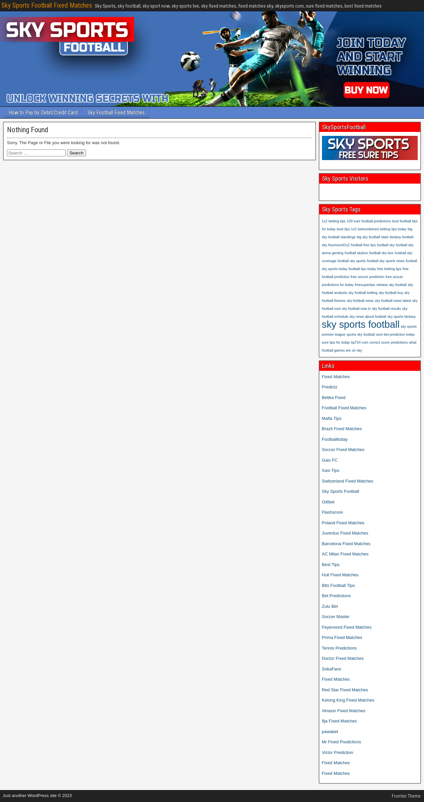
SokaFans (332, 668)
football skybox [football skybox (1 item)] (356, 253)
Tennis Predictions (339, 648)
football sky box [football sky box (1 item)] (381, 253)
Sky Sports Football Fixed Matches (46, 5)
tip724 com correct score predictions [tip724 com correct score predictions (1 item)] (379, 342)
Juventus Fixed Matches (345, 533)
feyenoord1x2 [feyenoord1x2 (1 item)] (339, 245)
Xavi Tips (331, 470)
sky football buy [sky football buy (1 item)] (391, 293)
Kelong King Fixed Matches (348, 700)
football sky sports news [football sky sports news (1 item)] (385, 261)
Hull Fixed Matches (340, 574)
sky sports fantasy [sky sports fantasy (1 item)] (402, 316)
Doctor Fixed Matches (343, 658)
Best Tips (331, 564)
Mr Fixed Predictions (341, 741)
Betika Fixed (334, 397)
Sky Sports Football (340, 491)
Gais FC (330, 460)
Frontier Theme (406, 796)
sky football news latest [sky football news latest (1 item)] (393, 301)
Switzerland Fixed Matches (347, 481)
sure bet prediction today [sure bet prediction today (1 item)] (395, 334)
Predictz (330, 386)
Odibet (328, 501)
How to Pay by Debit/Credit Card (43, 112)
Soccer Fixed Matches (343, 449)
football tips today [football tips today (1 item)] (362, 269)
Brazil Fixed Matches (342, 428)
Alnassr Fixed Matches (344, 710)
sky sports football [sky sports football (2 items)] (361, 324)
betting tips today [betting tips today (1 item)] (393, 229)
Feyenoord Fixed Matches (347, 627)
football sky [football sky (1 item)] (386, 245)
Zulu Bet (330, 606)
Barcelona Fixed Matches (346, 543)
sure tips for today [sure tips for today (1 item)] (336, 342)
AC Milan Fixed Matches (345, 553)
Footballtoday (335, 439)
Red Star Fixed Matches (345, 689)
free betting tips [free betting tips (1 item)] (389, 269)
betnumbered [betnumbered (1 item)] (368, 229)
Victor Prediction (337, 752)
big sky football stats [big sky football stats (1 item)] (373, 237)
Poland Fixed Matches (343, 522)
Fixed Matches (336, 376)
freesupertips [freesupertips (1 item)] (365, 285)
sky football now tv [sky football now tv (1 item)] (356, 309)
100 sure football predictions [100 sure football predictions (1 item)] (369, 221)
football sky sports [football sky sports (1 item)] (352, 261)
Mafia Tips (332, 418)
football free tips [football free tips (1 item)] (363, 245)
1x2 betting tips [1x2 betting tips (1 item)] (334, 221)
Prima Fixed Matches (342, 637)
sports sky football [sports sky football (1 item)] (360, 334)
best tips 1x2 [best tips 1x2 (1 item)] (347, 229)
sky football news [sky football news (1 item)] (360, 301)
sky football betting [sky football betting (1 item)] (363, 293)
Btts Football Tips (338, 585)
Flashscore (332, 512)
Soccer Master (336, 616)
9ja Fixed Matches (339, 720)
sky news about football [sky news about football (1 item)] (367, 316)
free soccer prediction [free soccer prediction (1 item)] (368, 277)
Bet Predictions (336, 595)
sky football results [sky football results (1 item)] (386, 309)
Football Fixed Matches (344, 407)
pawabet (330, 731)
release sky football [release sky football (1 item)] (391, 285)
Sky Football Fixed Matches (116, 112)
